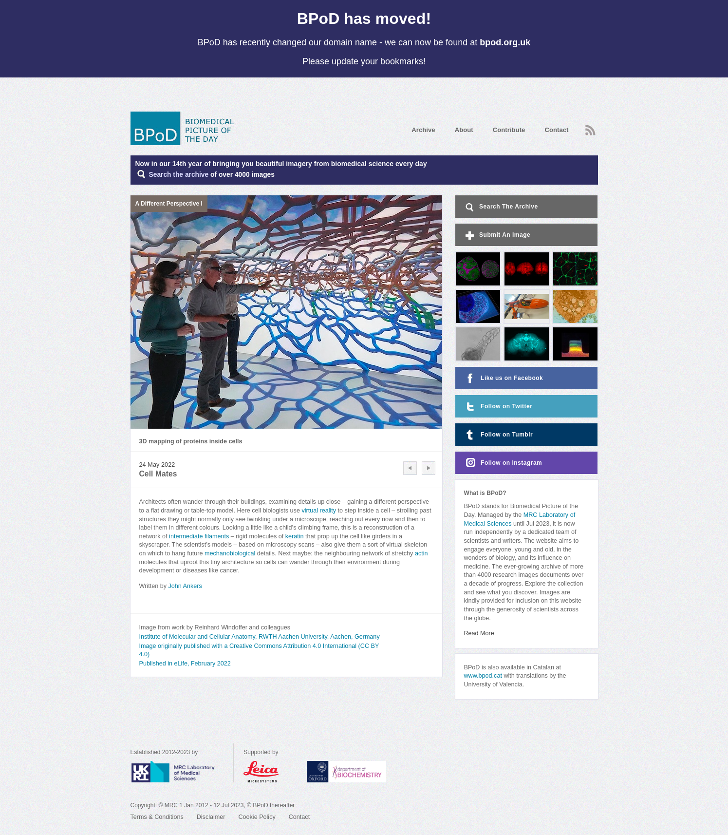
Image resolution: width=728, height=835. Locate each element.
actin (421, 553)
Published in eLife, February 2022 (185, 663)
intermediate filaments (199, 536)
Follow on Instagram (503, 463)
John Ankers (185, 586)
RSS (590, 130)
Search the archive (179, 174)
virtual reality (318, 510)
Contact (556, 129)
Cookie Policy (256, 817)
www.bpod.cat (483, 675)
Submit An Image (497, 235)
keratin (294, 536)
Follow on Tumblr (498, 434)
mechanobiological (231, 553)
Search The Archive (501, 207)
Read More (479, 633)
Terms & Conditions (157, 817)
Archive (423, 129)
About (464, 129)
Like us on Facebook (503, 378)
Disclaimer (211, 817)
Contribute (509, 129)
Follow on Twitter (498, 406)
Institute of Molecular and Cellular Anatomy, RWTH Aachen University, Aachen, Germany (259, 636)
